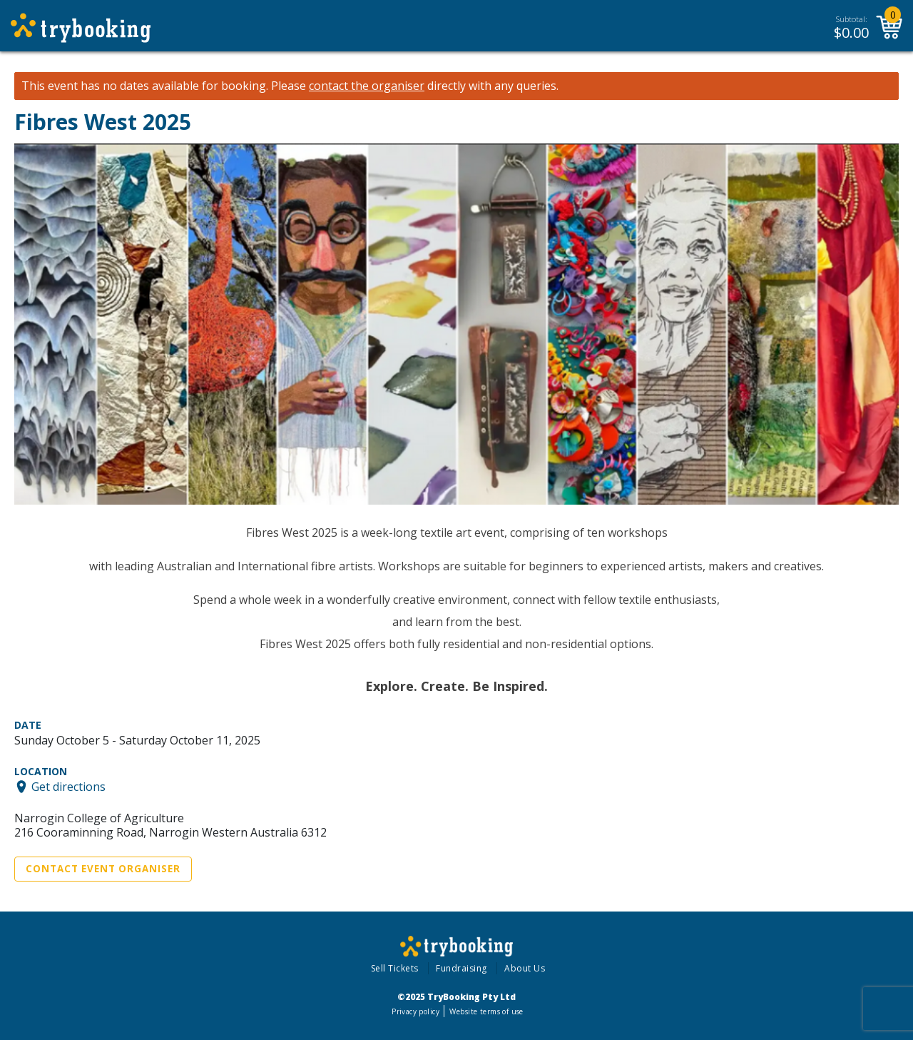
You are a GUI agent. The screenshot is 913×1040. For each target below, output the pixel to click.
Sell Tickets (395, 968)
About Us (524, 968)
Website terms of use (486, 1011)
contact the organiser (366, 86)
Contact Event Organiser (103, 868)
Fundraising (461, 968)
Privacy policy (415, 1011)
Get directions (68, 786)
